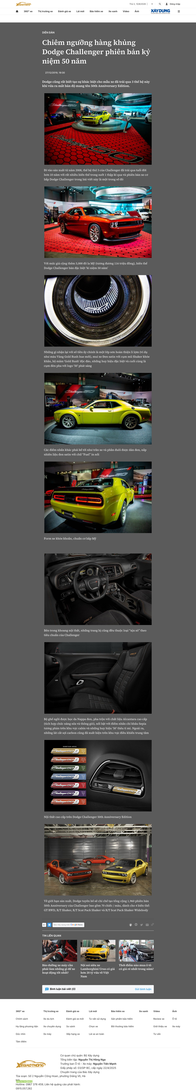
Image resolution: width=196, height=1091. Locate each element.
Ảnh (137, 11)
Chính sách (22, 1018)
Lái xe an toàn (96, 1034)
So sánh (70, 1026)
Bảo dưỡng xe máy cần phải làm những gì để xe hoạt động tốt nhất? (58, 968)
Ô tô (174, 1018)
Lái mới (80, 11)
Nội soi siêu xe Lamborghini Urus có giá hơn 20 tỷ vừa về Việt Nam (98, 970)
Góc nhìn (20, 1034)
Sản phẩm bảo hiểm (122, 1018)
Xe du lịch (48, 1018)
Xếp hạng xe (73, 1034)
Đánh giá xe (64, 11)
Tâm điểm (21, 1041)
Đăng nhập (175, 4)
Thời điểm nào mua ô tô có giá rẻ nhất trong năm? (136, 967)
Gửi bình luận (143, 989)
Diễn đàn (48, 32)
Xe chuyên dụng (52, 1026)
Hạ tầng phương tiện (27, 1026)
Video (126, 11)
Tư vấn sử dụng (97, 1018)
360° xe (28, 11)
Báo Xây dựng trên (68, 925)
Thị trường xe (45, 11)
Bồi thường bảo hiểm (122, 1026)
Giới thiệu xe (160, 1026)
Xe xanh (112, 11)
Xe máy (47, 1034)
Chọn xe (93, 1026)
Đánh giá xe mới (75, 1018)
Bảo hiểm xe (96, 11)
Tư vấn (157, 1034)
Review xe (158, 1018)
